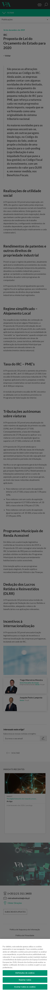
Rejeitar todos (25, 982)
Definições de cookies (25, 975)
